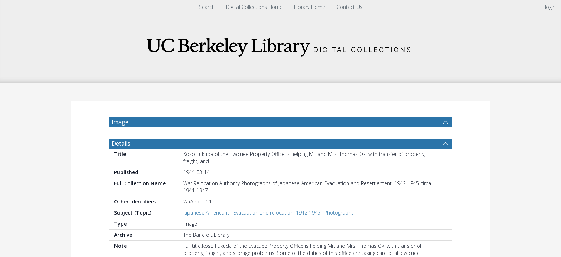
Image (120, 122)
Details (121, 143)
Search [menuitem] (207, 7)
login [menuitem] (550, 7)
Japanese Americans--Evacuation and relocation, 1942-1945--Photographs (268, 212)
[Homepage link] (280, 45)
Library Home (309, 7)
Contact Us (349, 7)
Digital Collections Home (254, 7)
